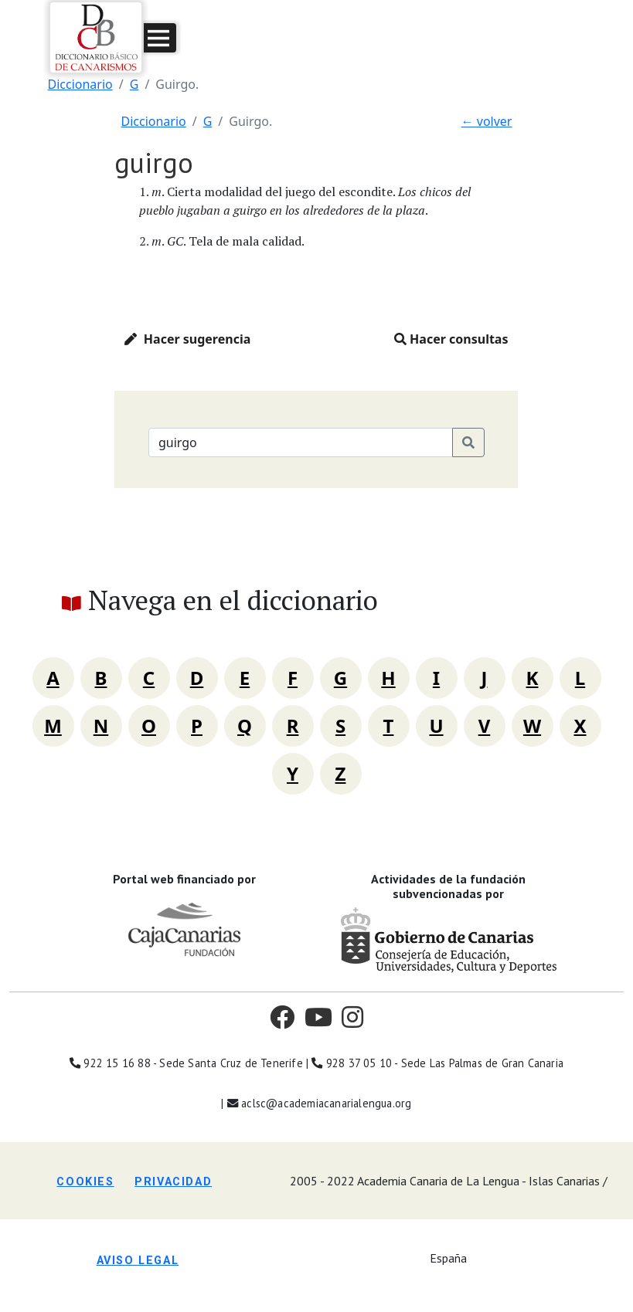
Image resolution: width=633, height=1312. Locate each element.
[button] (160, 38)
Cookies (85, 1181)
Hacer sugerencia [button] (187, 339)
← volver (486, 121)
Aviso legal (138, 1260)
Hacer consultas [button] (451, 339)
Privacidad (173, 1181)
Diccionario (80, 84)
